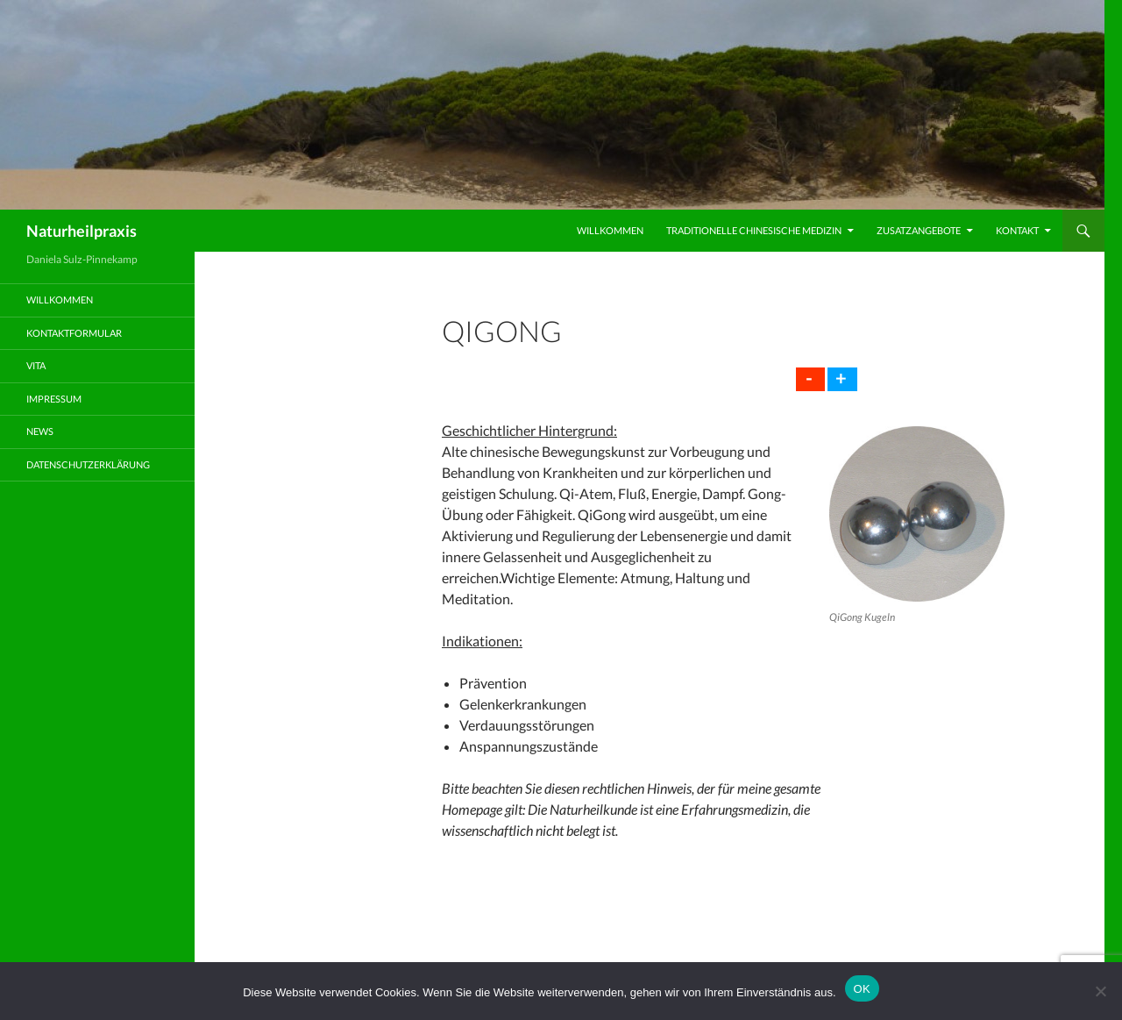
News (39, 431)
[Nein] (1100, 991)
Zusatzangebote (919, 230)
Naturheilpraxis (81, 230)
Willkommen (610, 230)
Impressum (54, 398)
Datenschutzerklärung (88, 464)
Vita (36, 365)
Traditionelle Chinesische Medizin (754, 230)
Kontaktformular (74, 333)
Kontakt (1017, 230)
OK (862, 988)
